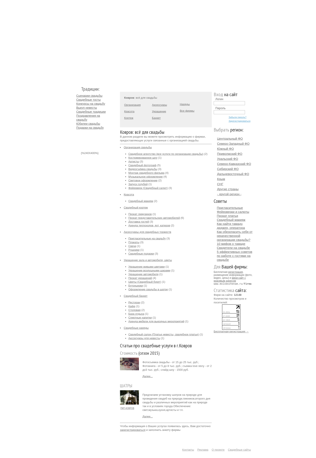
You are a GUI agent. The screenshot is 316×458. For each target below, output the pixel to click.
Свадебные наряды (136, 327)
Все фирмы (187, 110)
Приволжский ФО (229, 153)
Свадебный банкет (135, 295)
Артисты (133, 161)
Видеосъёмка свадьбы (142, 169)
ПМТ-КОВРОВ (127, 408)
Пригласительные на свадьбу (147, 238)
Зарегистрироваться (239, 121)
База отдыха (136, 313)
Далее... (147, 376)
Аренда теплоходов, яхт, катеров (149, 225)
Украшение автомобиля (143, 274)
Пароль (220, 108)
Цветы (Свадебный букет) (144, 281)
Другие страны (227, 189)
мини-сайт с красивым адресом (230, 279)
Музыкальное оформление (145, 176)
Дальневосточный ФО (233, 174)
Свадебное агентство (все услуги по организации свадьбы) (165, 153)
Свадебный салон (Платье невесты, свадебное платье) (163, 334)
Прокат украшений (140, 278)
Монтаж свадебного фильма (146, 172)
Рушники (134, 249)
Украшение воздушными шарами (149, 270)
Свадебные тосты (88, 99)
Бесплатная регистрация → (231, 331)
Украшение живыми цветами (146, 266)
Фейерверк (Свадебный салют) (148, 188)
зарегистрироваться (132, 429)
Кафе (131, 306)
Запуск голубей (138, 184)
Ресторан (134, 302)
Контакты (188, 449)
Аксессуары (159, 104)
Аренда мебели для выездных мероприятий (156, 321)
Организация (132, 104)
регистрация (235, 272)
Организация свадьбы (138, 147)
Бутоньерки (135, 285)
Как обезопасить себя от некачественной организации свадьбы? (235, 236)
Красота (129, 111)
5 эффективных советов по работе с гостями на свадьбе (234, 256)
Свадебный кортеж (136, 207)
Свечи (132, 246)
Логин (219, 99)
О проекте (218, 449)
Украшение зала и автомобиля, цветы (148, 260)
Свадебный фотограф (142, 165)
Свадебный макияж (140, 201)
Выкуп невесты (86, 107)
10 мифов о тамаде (231, 244)
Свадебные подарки (141, 253)
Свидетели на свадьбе (233, 248)
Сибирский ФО (228, 169)
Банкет (156, 117)
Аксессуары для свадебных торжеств (147, 232)
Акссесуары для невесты (144, 338)
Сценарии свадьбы (89, 95)
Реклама (202, 449)
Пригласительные (230, 208)
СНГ (220, 184)
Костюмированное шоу (142, 157)
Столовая (134, 310)
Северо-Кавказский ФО (234, 164)
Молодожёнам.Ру (78, 41)
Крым (221, 179)
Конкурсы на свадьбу (90, 103)
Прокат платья (227, 216)
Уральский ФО (227, 159)
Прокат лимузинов (140, 214)
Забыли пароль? (237, 117)
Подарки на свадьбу (90, 127)
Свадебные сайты (239, 449)
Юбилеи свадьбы (88, 123)
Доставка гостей (138, 221)
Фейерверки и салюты (233, 212)
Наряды (185, 104)
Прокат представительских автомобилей (154, 217)
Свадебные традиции (91, 111)
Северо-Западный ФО (233, 143)
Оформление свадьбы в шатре (148, 289)
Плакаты (133, 242)
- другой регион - (229, 194)
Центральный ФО (230, 138)
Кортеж (128, 117)
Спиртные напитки (140, 317)
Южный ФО (225, 148)
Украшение (159, 111)
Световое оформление (143, 180)
